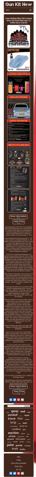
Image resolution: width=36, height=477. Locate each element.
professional (20, 436)
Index (18, 456)
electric (20, 415)
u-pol (28, 434)
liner (20, 418)
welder (29, 412)
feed (24, 430)
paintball (13, 414)
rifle (27, 436)
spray (15, 411)
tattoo (8, 412)
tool (22, 411)
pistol (28, 439)
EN (17, 469)
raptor (23, 433)
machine (13, 432)
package (12, 436)
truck (15, 448)
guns (19, 423)
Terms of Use (19, 466)
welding (28, 442)
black (12, 418)
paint (10, 445)
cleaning (27, 446)
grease (10, 439)
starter (21, 442)
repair (26, 415)
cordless (16, 429)
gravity (19, 445)
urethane (27, 419)
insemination (14, 426)
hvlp (13, 422)
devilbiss (23, 449)
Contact (18, 460)
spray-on (23, 426)
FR (20, 469)
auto (25, 423)
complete (9, 442)
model (15, 442)
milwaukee (20, 439)
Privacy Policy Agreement (18, 463)
